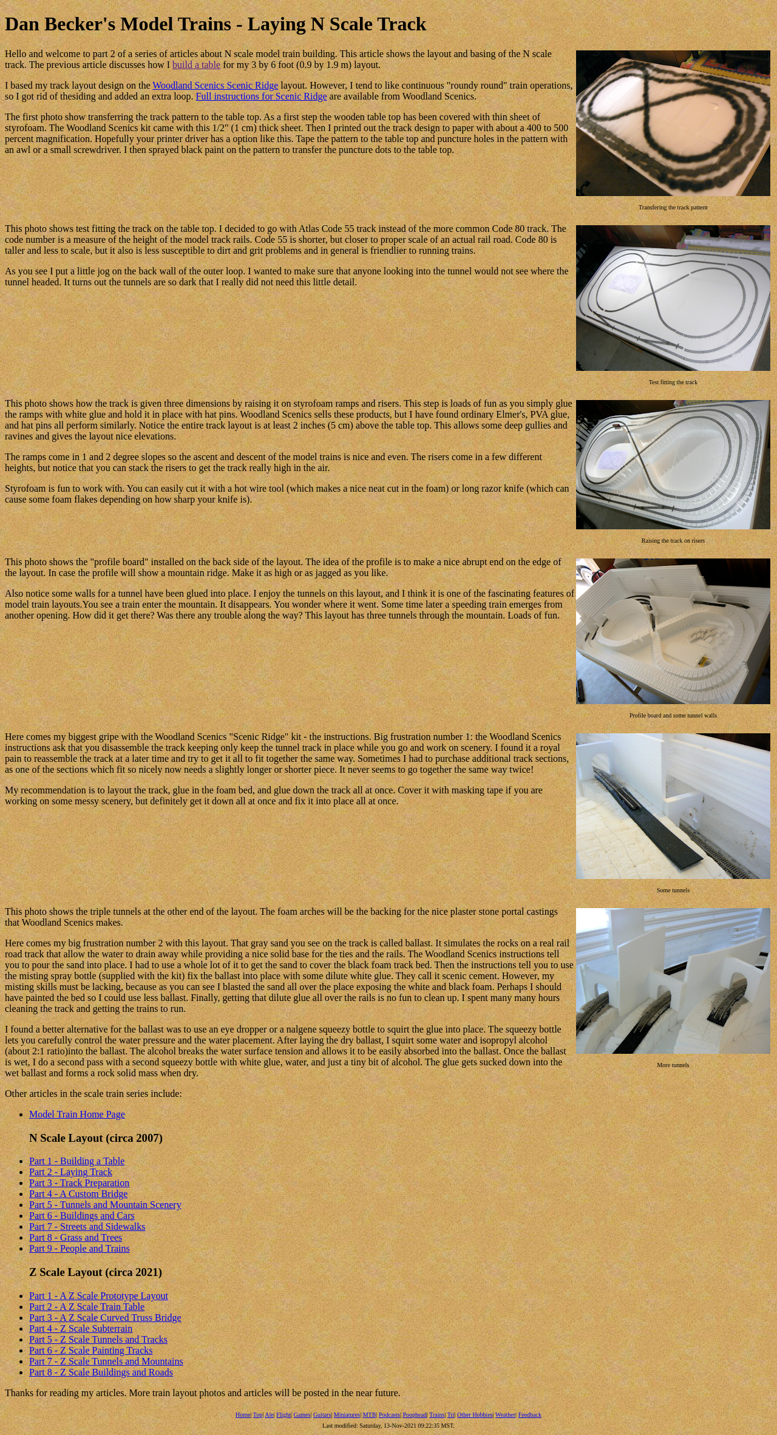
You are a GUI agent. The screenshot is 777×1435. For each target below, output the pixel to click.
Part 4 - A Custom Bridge (78, 1194)
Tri (451, 1414)
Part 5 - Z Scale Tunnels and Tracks (98, 1339)
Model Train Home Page (77, 1114)
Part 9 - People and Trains (79, 1248)
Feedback (529, 1414)
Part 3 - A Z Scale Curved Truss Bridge (105, 1317)
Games (302, 1414)
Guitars (322, 1414)
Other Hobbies (475, 1414)
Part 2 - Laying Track (70, 1172)
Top (257, 1414)
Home (243, 1414)
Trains (436, 1414)
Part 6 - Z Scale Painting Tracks (91, 1350)
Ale (269, 1414)
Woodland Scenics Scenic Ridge (215, 85)
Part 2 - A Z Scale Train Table (86, 1306)
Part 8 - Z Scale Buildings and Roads (101, 1372)
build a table (196, 64)
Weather (505, 1414)
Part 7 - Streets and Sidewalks (87, 1226)
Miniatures (347, 1414)
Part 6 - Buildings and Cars (82, 1215)
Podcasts (389, 1414)
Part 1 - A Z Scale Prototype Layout (98, 1296)
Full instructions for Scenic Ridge (261, 96)
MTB (369, 1414)
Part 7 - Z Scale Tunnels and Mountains (106, 1361)
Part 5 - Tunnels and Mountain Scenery (105, 1204)
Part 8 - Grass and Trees (75, 1237)
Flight (283, 1414)
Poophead (414, 1414)
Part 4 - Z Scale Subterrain (80, 1328)
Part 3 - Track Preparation (79, 1183)
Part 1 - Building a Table (76, 1161)
